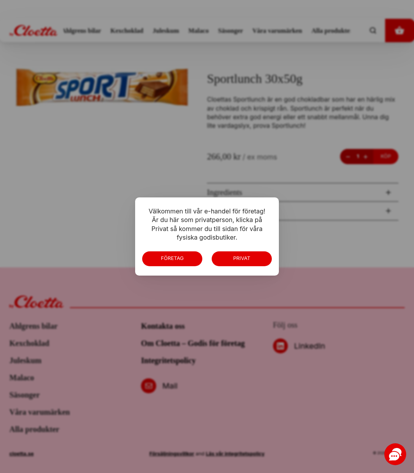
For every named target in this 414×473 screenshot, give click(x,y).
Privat (241, 258)
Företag (172, 258)
